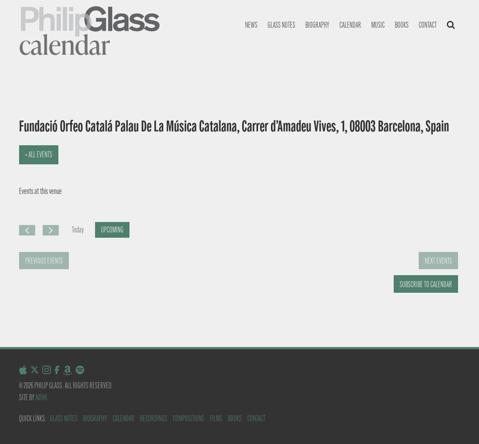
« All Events (38, 154)
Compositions (188, 418)
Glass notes (281, 25)
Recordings (153, 418)
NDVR (41, 397)
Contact (428, 25)
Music (378, 25)
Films (216, 418)
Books (402, 25)
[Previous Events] (27, 230)
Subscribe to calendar (426, 284)
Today (78, 229)
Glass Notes (63, 418)
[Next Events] (51, 230)
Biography (317, 25)
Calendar (350, 25)
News (251, 25)
